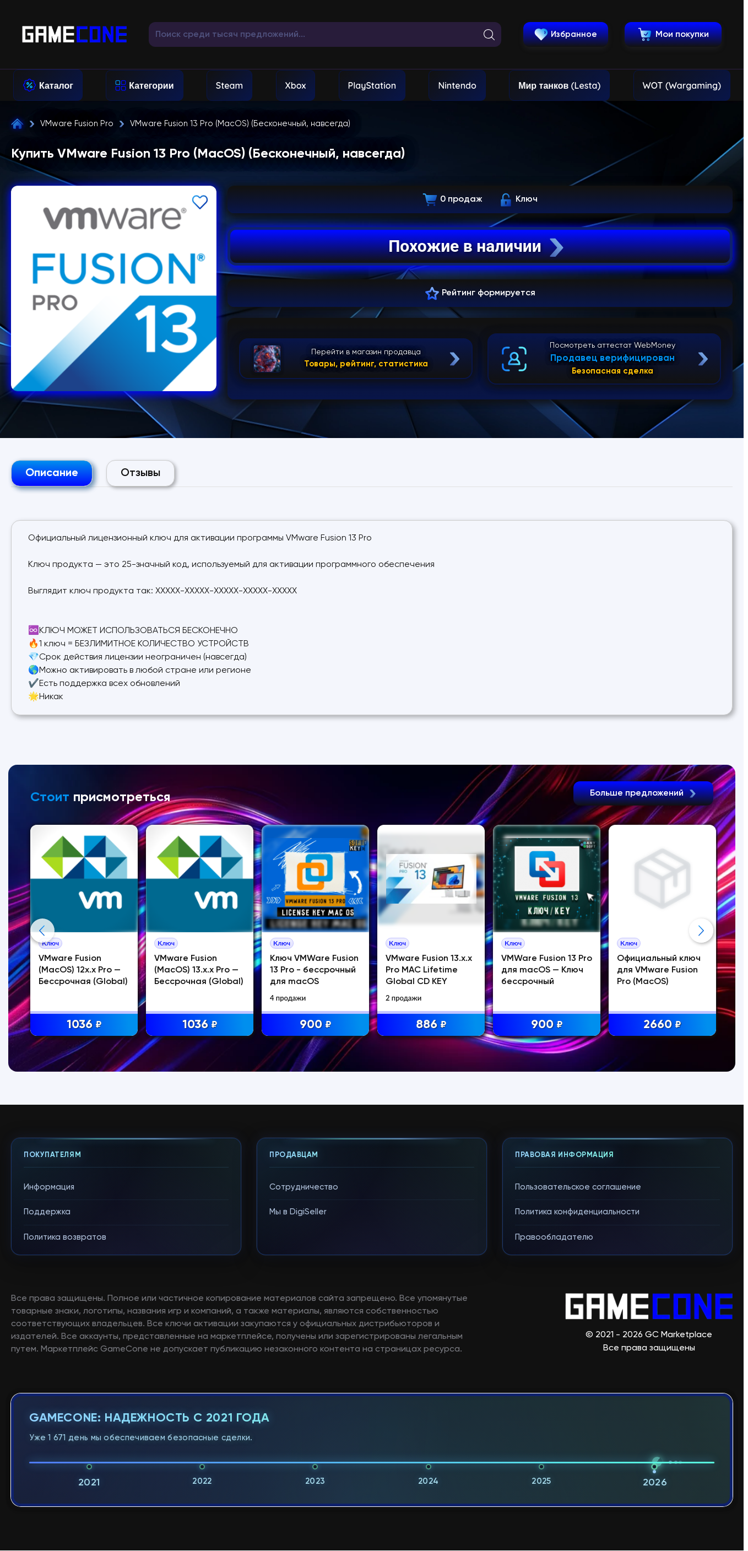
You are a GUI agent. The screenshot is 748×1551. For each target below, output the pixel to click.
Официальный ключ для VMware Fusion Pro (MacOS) (659, 970)
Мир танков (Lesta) (559, 85)
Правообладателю (554, 1448)
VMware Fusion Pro (76, 124)
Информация (49, 1398)
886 (431, 1025)
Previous (42, 1036)
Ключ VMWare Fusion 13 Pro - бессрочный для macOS (314, 970)
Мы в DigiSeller (298, 1423)
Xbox (295, 85)
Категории (151, 85)
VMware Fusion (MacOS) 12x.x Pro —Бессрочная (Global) (83, 970)
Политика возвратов (65, 1448)
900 (316, 1025)
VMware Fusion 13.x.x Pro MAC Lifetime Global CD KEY (429, 970)
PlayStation (372, 85)
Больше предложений (643, 793)
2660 (662, 1025)
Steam (229, 85)
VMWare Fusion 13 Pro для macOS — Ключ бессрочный (546, 970)
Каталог (56, 85)
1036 (84, 1025)
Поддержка (47, 1423)
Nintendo (457, 85)
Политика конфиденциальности (577, 1423)
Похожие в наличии (477, 246)
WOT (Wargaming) (682, 85)
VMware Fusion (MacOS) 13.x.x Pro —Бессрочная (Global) (198, 970)
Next (701, 1036)
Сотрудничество (303, 1398)
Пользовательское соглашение (578, 1398)
